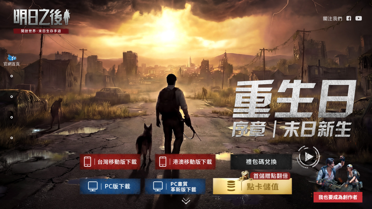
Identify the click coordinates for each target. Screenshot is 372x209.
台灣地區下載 (110, 162)
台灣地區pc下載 (110, 186)
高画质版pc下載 (175, 186)
